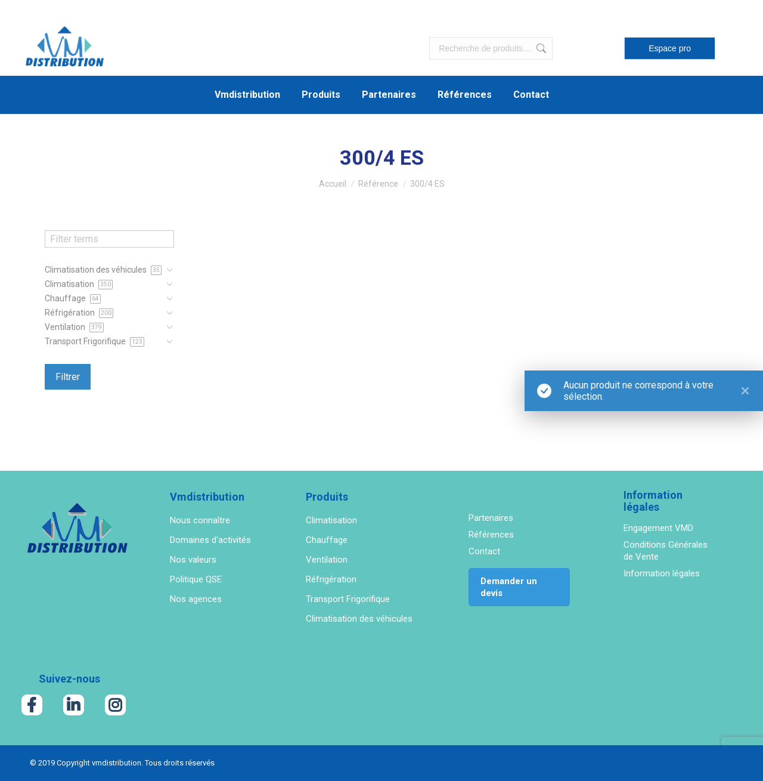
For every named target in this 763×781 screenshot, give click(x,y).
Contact (484, 551)
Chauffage (327, 540)
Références (491, 534)
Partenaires (491, 518)
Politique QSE (196, 579)
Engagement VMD (658, 528)
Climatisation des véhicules (359, 618)
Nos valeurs (193, 559)
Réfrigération (331, 579)
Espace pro (670, 48)
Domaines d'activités (210, 540)
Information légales (662, 573)
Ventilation (327, 559)
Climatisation (331, 520)
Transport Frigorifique (348, 599)
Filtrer (67, 376)
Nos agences (196, 599)
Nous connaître (200, 520)
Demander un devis (508, 587)
